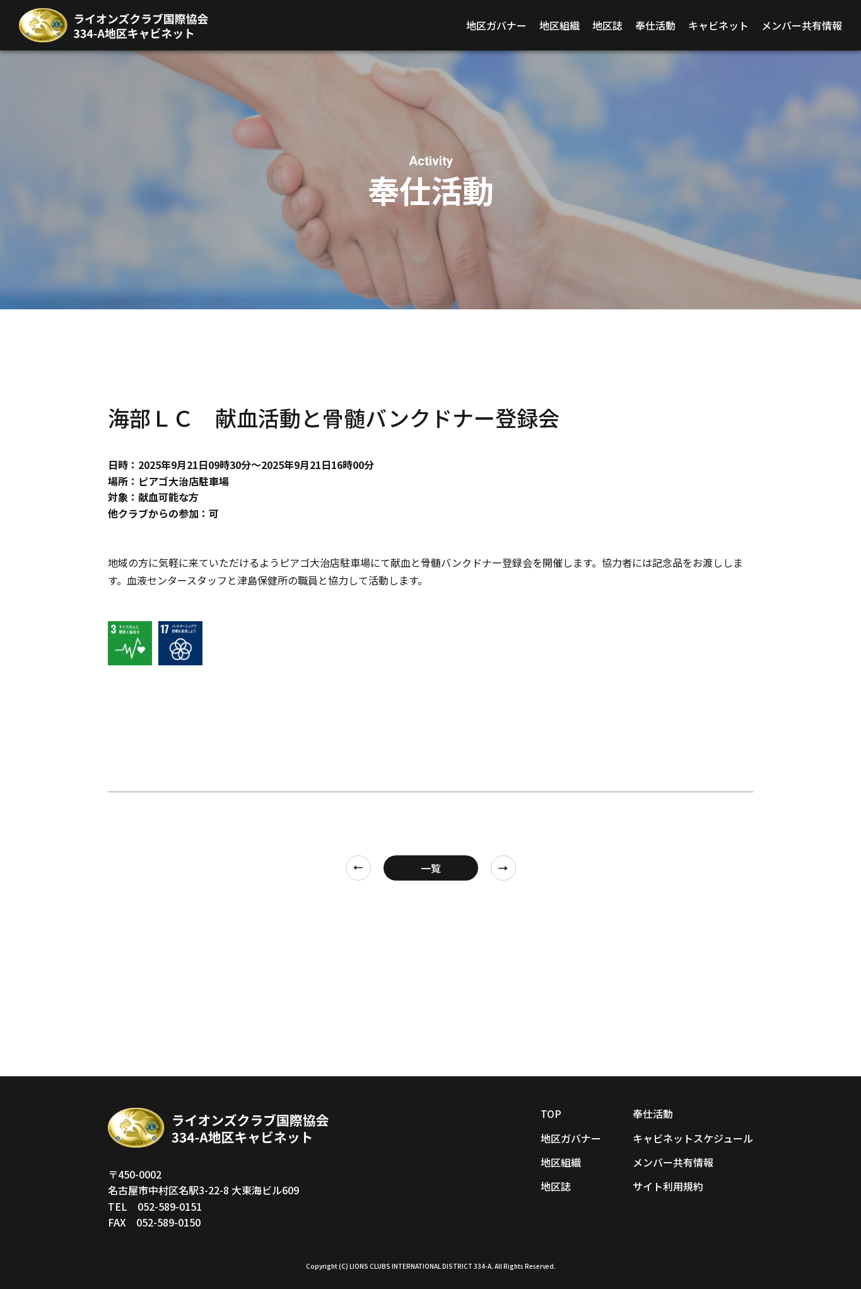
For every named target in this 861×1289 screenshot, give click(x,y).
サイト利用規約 (668, 1186)
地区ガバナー (496, 25)
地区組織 (559, 25)
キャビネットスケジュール (693, 1138)
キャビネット (718, 25)
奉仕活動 (655, 25)
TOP (551, 1113)
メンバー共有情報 (801, 25)
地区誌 (607, 25)
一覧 (431, 868)
